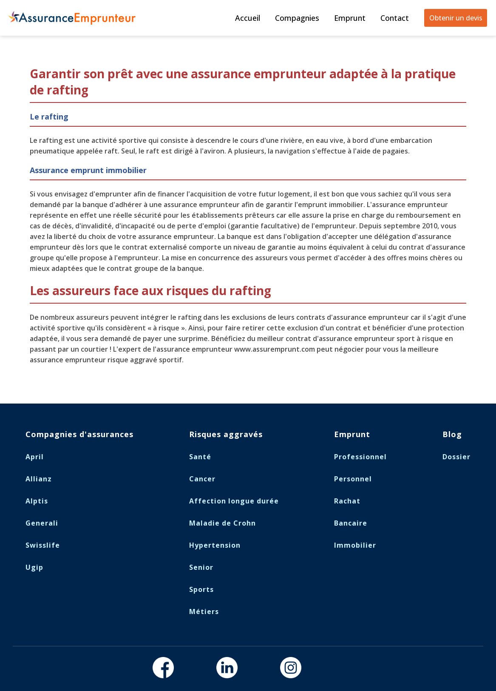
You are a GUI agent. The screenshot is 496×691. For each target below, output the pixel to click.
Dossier (456, 456)
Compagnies (297, 18)
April (35, 456)
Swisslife (43, 545)
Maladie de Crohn (222, 523)
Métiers (204, 611)
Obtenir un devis (455, 18)
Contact (394, 18)
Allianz (39, 478)
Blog (452, 434)
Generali (42, 523)
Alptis (37, 501)
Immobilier (355, 545)
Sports (201, 589)
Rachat (347, 501)
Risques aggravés (226, 434)
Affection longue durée (234, 501)
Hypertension (215, 545)
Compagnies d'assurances (79, 434)
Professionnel (360, 456)
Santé (200, 456)
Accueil (247, 18)
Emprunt (350, 18)
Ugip (34, 567)
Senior (201, 567)
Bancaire (350, 523)
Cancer (202, 478)
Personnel (353, 478)
